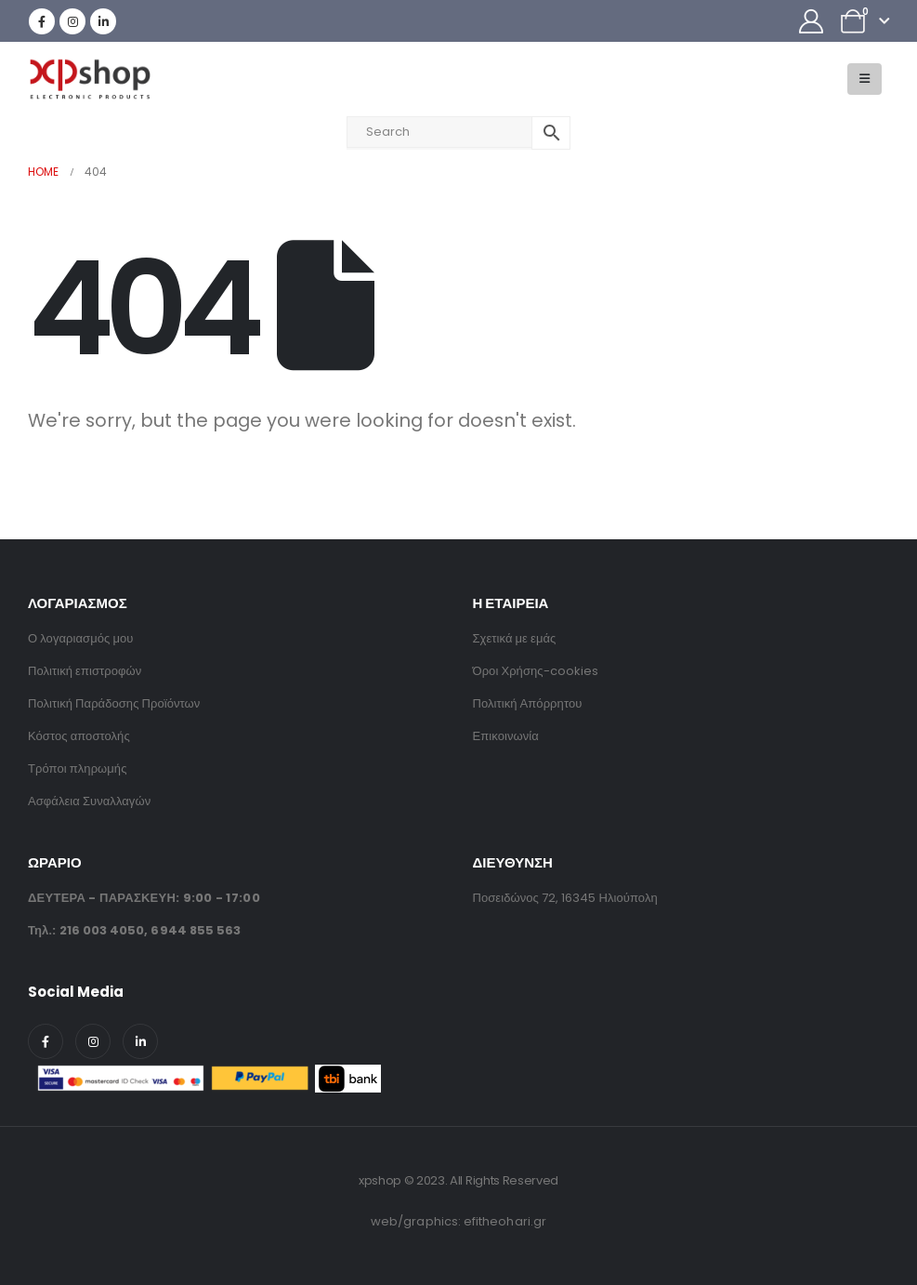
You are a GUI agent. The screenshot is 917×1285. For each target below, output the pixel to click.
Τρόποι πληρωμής (77, 768)
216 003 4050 (102, 930)
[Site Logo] (89, 79)
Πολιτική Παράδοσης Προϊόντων (114, 703)
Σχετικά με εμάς (515, 638)
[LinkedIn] (103, 21)
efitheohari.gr (505, 1221)
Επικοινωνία (506, 736)
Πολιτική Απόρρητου (528, 703)
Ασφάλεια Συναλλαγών (89, 801)
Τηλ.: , (134, 930)
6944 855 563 (196, 930)
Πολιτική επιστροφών (84, 671)
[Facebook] (42, 21)
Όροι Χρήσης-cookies (536, 671)
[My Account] (811, 21)
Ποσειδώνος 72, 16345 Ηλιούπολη (565, 898)
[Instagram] (72, 21)
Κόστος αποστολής (79, 736)
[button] (864, 79)
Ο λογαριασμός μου (80, 638)
